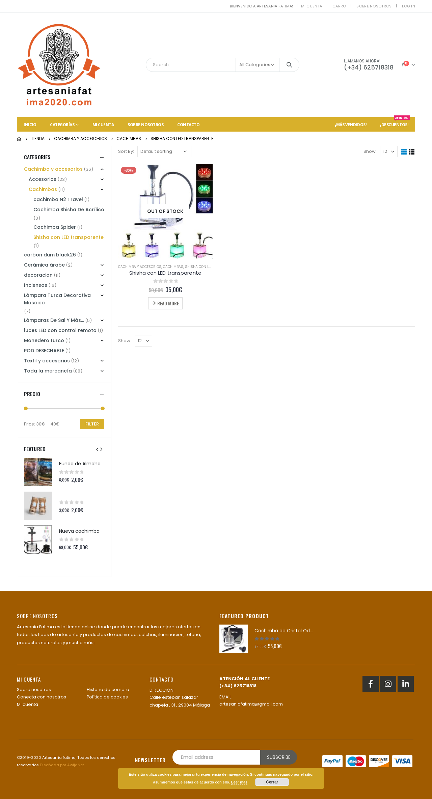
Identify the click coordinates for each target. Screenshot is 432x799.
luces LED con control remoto (60, 330)
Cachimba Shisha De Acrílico (68, 209)
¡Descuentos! (395, 122)
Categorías (62, 125)
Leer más (239, 782)
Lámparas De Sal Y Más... (54, 320)
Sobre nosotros (374, 6)
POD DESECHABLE (44, 350)
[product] (165, 211)
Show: (370, 151)
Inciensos (35, 285)
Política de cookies (107, 697)
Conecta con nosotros (41, 697)
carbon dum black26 (50, 254)
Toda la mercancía (48, 370)
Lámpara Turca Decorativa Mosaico (57, 299)
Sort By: (126, 151)
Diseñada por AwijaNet (62, 765)
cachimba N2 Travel (58, 199)
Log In (408, 6)
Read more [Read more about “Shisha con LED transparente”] (168, 303)
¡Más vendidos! (351, 125)
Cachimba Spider (54, 227)
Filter (92, 424)
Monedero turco (44, 340)
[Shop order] (164, 151)
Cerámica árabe (44, 264)
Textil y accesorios (47, 360)
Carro (339, 6)
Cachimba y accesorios (139, 266)
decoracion (38, 275)
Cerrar (272, 782)
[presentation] (97, 449)
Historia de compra (108, 689)
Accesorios (42, 179)
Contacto (188, 125)
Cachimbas (173, 266)
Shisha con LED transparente (212, 266)
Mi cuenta (311, 6)
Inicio (30, 125)
